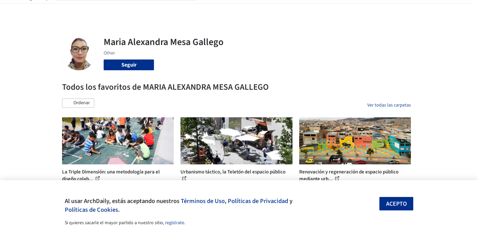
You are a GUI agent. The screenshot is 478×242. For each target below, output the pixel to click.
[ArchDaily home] (38, 9)
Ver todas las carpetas (389, 105)
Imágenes (234, 9)
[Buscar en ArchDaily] (132, 9)
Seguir (129, 65)
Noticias (304, 9)
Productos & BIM (270, 9)
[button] (78, 103)
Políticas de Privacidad (258, 201)
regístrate (174, 222)
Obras (211, 9)
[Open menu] (440, 9)
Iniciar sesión (363, 9)
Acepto (396, 204)
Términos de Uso (203, 201)
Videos (326, 9)
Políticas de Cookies (91, 209)
